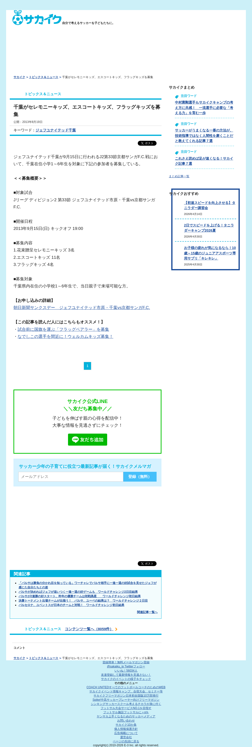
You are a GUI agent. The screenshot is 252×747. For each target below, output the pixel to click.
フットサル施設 (126, 712)
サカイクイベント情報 (126, 691)
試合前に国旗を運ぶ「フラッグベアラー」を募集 (63, 329)
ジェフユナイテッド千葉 (55, 130)
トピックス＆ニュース (43, 77)
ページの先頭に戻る (126, 741)
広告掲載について (126, 733)
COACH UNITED (126, 687)
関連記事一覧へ (147, 612)
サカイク (19, 77)
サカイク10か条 (125, 724)
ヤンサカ (126, 716)
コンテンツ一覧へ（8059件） (89, 629)
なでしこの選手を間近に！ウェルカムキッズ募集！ (65, 336)
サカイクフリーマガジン (125, 695)
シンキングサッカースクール (126, 704)
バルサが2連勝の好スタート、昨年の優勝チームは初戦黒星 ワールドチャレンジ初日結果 (80, 596)
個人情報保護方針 (126, 729)
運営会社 (126, 737)
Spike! (125, 699)
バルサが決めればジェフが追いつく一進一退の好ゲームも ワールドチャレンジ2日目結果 (78, 591)
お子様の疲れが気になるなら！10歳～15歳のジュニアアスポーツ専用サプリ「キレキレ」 (210, 253)
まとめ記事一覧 (179, 176)
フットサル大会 (126, 708)
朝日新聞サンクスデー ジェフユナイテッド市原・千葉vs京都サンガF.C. (81, 307)
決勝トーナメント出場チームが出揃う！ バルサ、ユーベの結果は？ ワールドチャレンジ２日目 (83, 600)
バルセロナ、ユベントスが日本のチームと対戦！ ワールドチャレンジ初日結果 (71, 605)
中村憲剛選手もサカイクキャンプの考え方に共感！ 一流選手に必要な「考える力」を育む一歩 (204, 107)
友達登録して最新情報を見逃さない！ (126, 674)
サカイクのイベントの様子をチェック (126, 679)
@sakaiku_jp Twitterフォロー (126, 666)
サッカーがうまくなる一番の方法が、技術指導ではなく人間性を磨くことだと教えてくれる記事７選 (204, 135)
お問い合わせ (126, 720)
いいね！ (126, 670)
